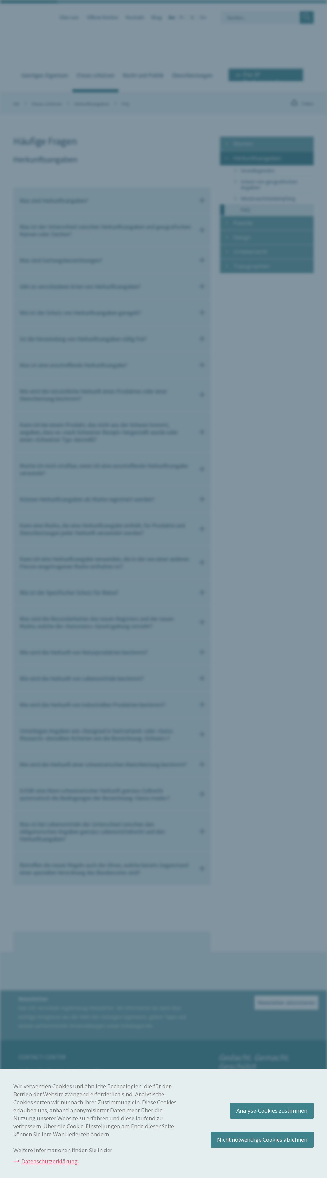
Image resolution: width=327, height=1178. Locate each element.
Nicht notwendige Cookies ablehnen (262, 1139)
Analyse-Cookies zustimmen (271, 1110)
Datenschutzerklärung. (50, 1161)
